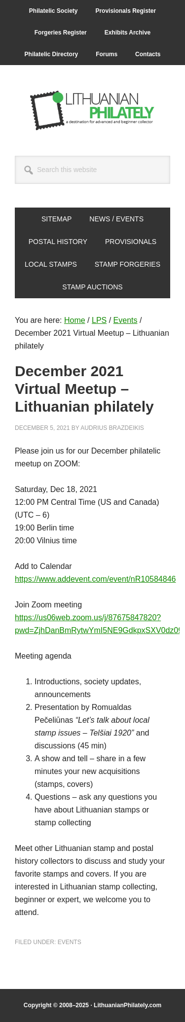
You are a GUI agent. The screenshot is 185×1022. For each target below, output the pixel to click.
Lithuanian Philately (92, 110)
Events (69, 942)
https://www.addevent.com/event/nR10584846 (95, 579)
